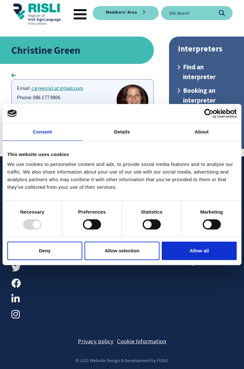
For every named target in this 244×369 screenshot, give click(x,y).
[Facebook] (16, 283)
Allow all (199, 250)
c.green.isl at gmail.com (57, 88)
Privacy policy (95, 341)
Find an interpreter (199, 72)
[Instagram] (15, 314)
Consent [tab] (42, 131)
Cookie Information (141, 341)
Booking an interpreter (199, 95)
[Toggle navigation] (80, 14)
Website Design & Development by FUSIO (129, 360)
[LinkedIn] (15, 299)
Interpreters (200, 49)
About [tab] (202, 131)
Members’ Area (121, 12)
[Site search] (186, 13)
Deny (45, 250)
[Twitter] (16, 268)
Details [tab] (122, 131)
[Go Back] (13, 75)
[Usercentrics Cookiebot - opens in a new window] (209, 113)
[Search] (222, 13)
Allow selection (122, 250)
